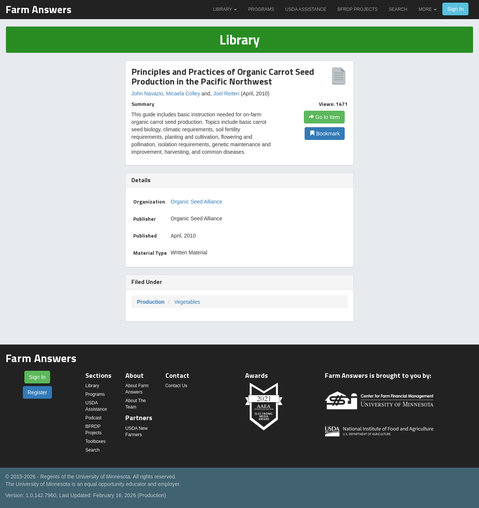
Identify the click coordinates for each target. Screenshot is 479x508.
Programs (261, 9)
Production (151, 302)
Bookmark (324, 134)
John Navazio (147, 94)
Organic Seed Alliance (196, 202)
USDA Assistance (306, 9)
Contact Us (176, 385)
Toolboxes (95, 441)
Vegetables (187, 302)
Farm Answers (38, 9)
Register (37, 392)
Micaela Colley (183, 94)
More (427, 9)
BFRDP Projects (358, 9)
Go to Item (324, 117)
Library (225, 9)
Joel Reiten (226, 94)
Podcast (93, 417)
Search (398, 9)
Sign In (455, 9)
